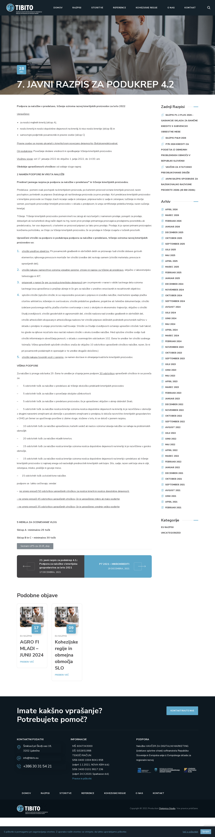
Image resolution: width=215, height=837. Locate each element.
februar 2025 (173, 272)
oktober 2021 (173, 478)
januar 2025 (172, 278)
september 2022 (175, 421)
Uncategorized (171, 532)
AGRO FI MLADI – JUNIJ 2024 (32, 648)
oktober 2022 (173, 415)
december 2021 (174, 473)
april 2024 (171, 329)
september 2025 (175, 243)
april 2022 (171, 450)
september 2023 (175, 358)
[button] (208, 7)
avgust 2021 (172, 490)
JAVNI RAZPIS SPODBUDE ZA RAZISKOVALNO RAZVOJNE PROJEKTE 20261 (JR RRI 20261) (179, 184)
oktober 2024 (173, 295)
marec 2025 (172, 266)
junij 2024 (170, 318)
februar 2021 (173, 507)
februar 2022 (173, 461)
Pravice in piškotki (82, 778)
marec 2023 (172, 387)
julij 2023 (170, 364)
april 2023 (171, 381)
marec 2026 (172, 215)
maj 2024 (170, 324)
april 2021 (171, 501)
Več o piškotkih (190, 831)
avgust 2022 (172, 427)
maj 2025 (170, 255)
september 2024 (175, 301)
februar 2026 (173, 221)
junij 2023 (170, 370)
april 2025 (171, 261)
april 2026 (171, 209)
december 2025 (174, 232)
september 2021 (175, 484)
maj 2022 (170, 444)
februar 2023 (173, 392)
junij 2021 (170, 496)
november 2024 (174, 289)
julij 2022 (170, 433)
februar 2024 (173, 341)
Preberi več (27, 661)
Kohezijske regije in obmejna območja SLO (66, 655)
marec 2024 (172, 335)
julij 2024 (170, 312)
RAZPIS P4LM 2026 (176, 137)
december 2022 (174, 404)
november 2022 (174, 410)
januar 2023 (172, 398)
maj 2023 (170, 375)
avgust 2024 (172, 306)
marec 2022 (172, 456)
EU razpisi (26, 636)
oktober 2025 (173, 238)
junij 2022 (170, 438)
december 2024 (174, 284)
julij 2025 (170, 249)
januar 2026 (172, 226)
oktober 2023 (173, 352)
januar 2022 (172, 467)
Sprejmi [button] (205, 831)
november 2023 (174, 347)
